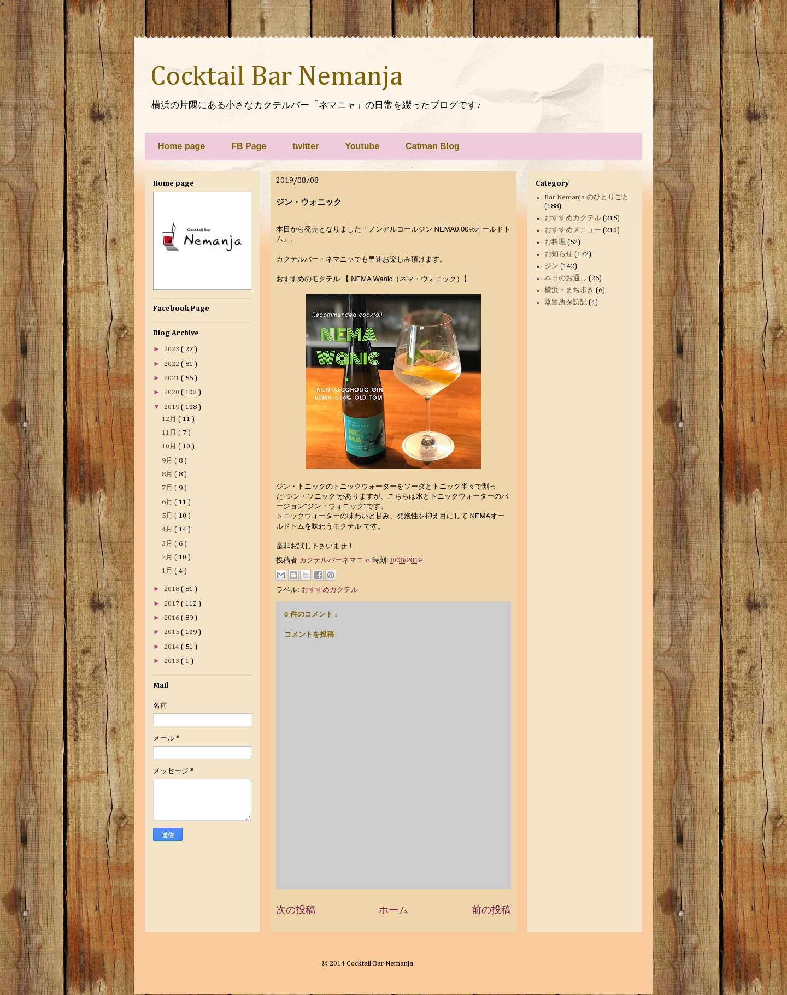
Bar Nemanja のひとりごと (586, 197)
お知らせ (558, 254)
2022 (172, 364)
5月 (168, 515)
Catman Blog (433, 146)
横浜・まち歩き (569, 290)
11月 (170, 432)
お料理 (555, 242)
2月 (168, 557)
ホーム (393, 909)
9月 (168, 460)
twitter (305, 146)
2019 (172, 407)
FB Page (248, 146)
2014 (172, 646)
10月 (170, 446)
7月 (168, 487)
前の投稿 (491, 909)
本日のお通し (565, 278)
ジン (551, 266)
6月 (168, 502)
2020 (172, 392)
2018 (172, 589)
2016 (172, 617)
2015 (172, 632)
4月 (168, 529)
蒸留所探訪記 (565, 302)
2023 (172, 349)
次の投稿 (295, 909)
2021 (172, 378)
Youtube (362, 146)
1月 (168, 571)
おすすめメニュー (572, 230)
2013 (172, 661)
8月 (168, 474)
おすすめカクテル (329, 589)
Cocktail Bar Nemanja (276, 77)
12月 (170, 419)
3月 (168, 543)
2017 (172, 603)
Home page (181, 146)
